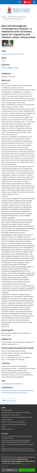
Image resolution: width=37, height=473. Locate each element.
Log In (28, 2)
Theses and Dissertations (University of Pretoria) (13, 19)
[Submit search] (19, 2)
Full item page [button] (9, 400)
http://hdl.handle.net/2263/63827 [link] (12, 384)
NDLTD (3, 427)
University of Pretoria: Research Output (17, 17)
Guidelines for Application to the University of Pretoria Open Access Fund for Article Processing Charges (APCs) (18, 449)
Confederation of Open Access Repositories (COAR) (16, 417)
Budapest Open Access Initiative (10, 415)
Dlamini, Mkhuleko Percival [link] (10, 68)
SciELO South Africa (7, 429)
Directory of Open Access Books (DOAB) (13, 422)
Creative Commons (7, 419)
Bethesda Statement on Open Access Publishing (15, 412)
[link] (12, 54)
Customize (4, 466)
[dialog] (18, 464)
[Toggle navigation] (34, 2)
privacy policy (26, 463)
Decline (9, 470)
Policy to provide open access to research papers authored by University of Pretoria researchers (16, 441)
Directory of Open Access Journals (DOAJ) (13, 424)
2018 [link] (3, 61)
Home (4, 17)
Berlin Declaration (6, 410)
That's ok (26, 470)
